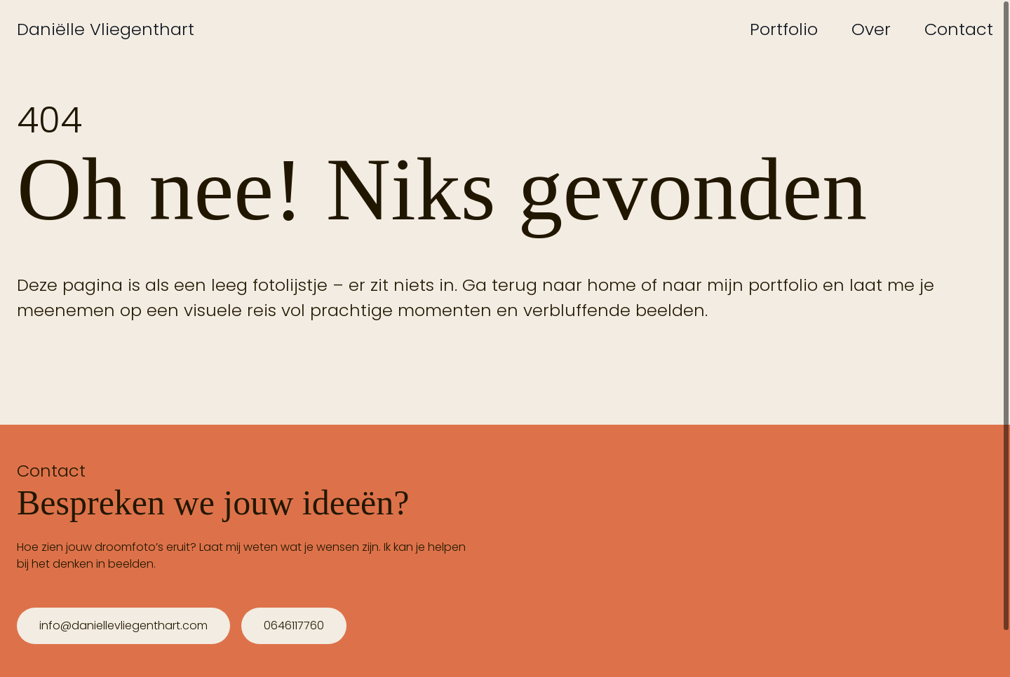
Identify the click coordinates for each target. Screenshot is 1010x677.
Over (871, 29)
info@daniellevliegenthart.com (123, 625)
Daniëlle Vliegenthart (105, 29)
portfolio (783, 284)
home (611, 284)
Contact (958, 29)
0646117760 (294, 625)
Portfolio (784, 29)
